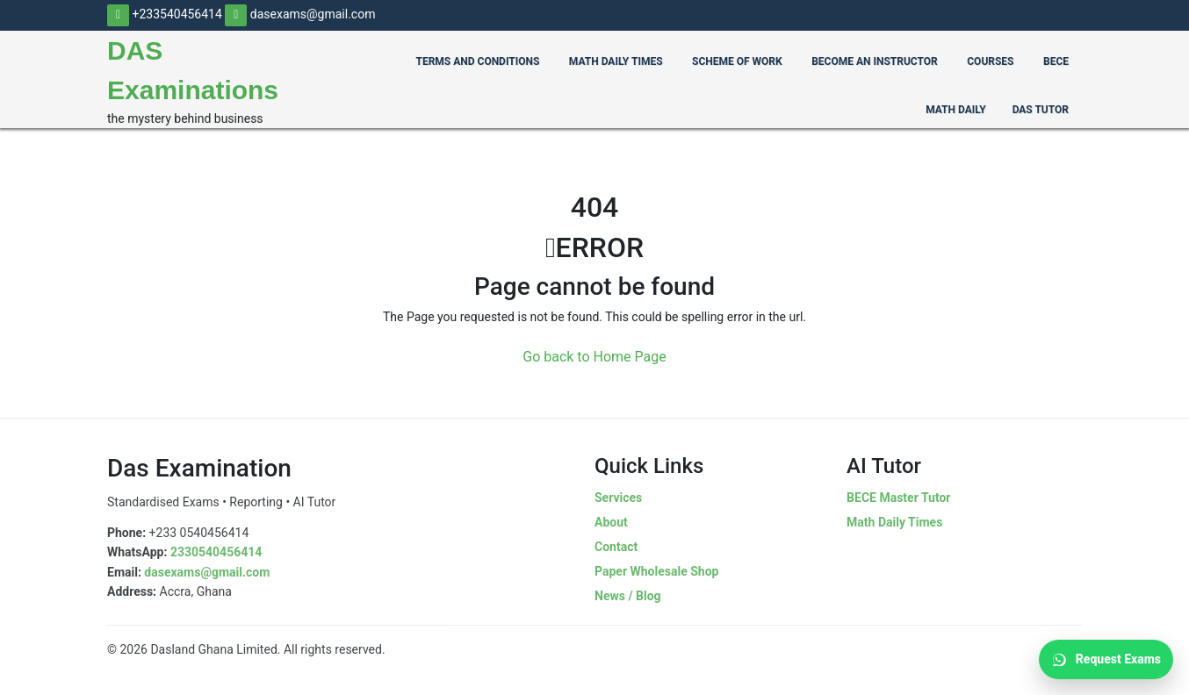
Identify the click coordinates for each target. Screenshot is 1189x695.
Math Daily (955, 110)
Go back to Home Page (594, 356)
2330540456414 (216, 552)
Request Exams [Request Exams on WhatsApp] (1106, 660)
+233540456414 (164, 14)
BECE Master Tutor (898, 498)
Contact (616, 547)
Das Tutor (1040, 110)
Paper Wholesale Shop (656, 571)
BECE (1056, 61)
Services (618, 498)
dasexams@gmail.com (300, 14)
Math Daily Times (894, 522)
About (611, 522)
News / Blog (627, 596)
